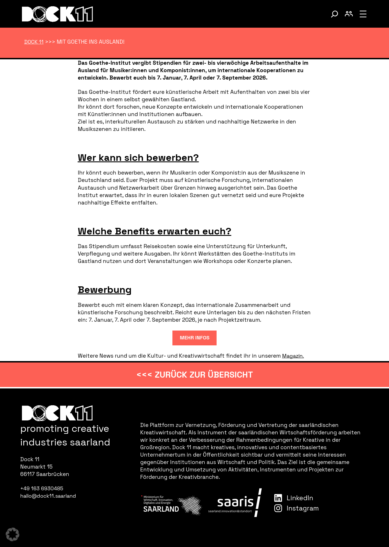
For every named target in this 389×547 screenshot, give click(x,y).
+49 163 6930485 (43, 488)
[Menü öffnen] (363, 14)
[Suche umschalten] (334, 14)
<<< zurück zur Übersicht (195, 374)
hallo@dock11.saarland (50, 496)
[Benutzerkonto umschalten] (349, 14)
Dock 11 (34, 42)
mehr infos (194, 336)
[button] (12, 534)
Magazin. (294, 355)
